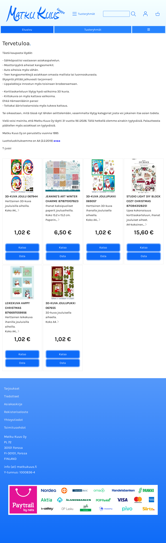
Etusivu (27, 29)
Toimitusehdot (15, 427)
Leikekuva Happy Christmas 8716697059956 (17, 307)
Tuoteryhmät (92, 29)
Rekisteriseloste (16, 412)
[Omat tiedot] (145, 13)
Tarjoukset (11, 388)
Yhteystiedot (13, 420)
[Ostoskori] (157, 13)
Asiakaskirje (13, 404)
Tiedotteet (11, 396)
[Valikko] (148, 29)
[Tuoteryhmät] (84, 14)
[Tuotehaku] (116, 14)
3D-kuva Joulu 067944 (21, 196)
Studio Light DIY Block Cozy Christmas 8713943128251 (143, 201)
